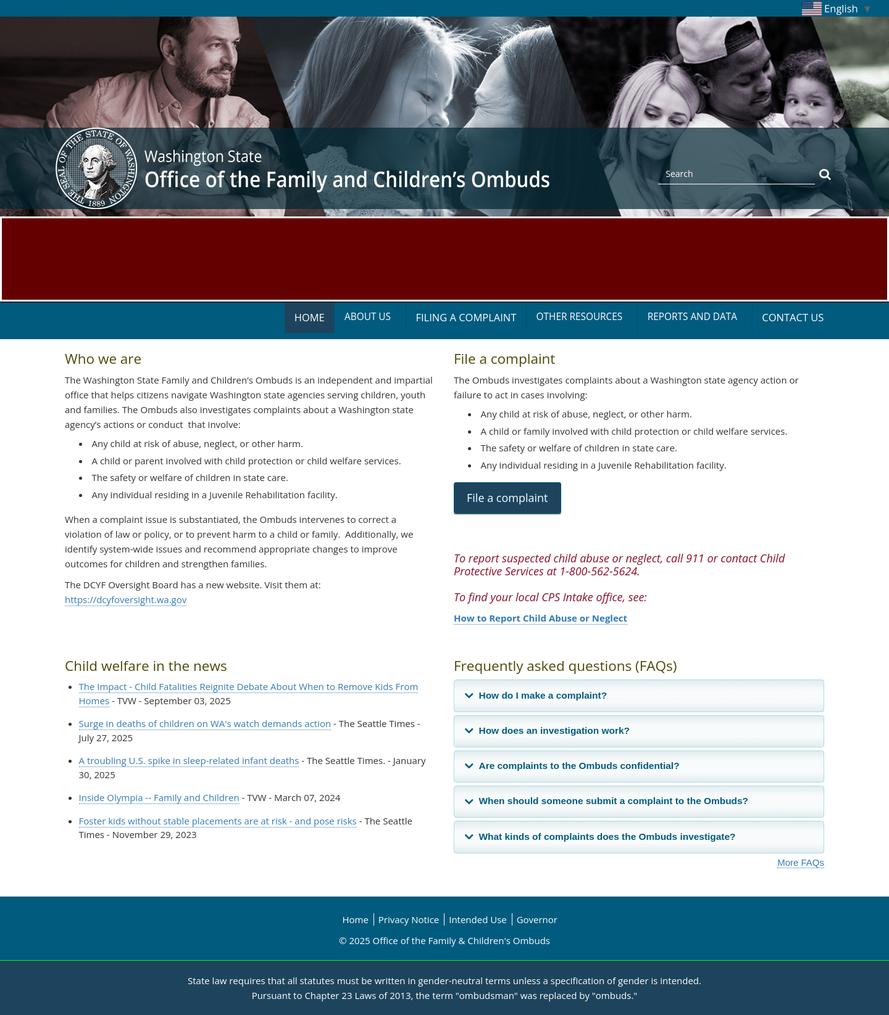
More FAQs (800, 862)
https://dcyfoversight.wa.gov (125, 599)
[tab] (639, 696)
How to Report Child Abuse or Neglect (540, 618)
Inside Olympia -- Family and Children (159, 797)
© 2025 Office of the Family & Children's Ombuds (444, 940)
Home (309, 317)
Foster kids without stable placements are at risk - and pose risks (218, 821)
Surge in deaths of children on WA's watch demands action (205, 723)
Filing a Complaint (465, 317)
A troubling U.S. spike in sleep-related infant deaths (189, 760)
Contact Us (793, 317)
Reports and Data (692, 316)
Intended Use (478, 919)
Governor (537, 919)
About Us (367, 316)
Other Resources (579, 316)
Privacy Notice (408, 919)
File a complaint (507, 497)
